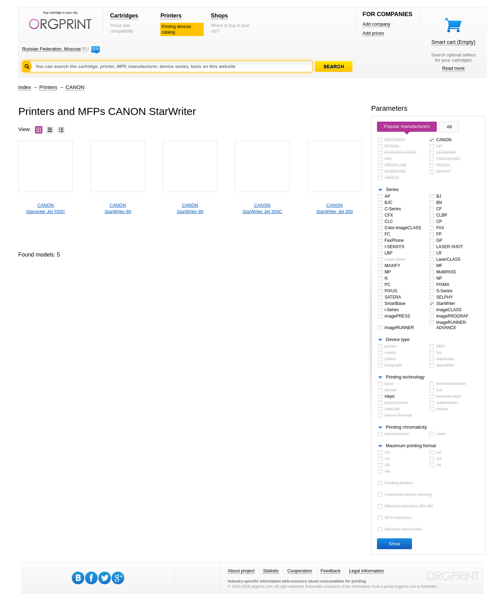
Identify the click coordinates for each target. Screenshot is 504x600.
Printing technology (405, 377)
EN (95, 49)
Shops (219, 16)
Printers (170, 16)
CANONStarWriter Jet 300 (334, 208)
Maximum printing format (411, 445)
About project (241, 570)
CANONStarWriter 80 (190, 208)
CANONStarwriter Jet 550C (45, 208)
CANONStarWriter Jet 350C (262, 208)
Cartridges (124, 16)
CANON (74, 87)
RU (85, 49)
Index (24, 87)
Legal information (366, 570)
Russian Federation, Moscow (51, 49)
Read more (453, 68)
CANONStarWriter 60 (118, 208)
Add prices (373, 33)
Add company (377, 24)
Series (392, 189)
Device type (398, 339)
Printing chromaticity (406, 427)
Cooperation (299, 570)
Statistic (271, 570)
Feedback (331, 570)
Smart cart (453, 42)
